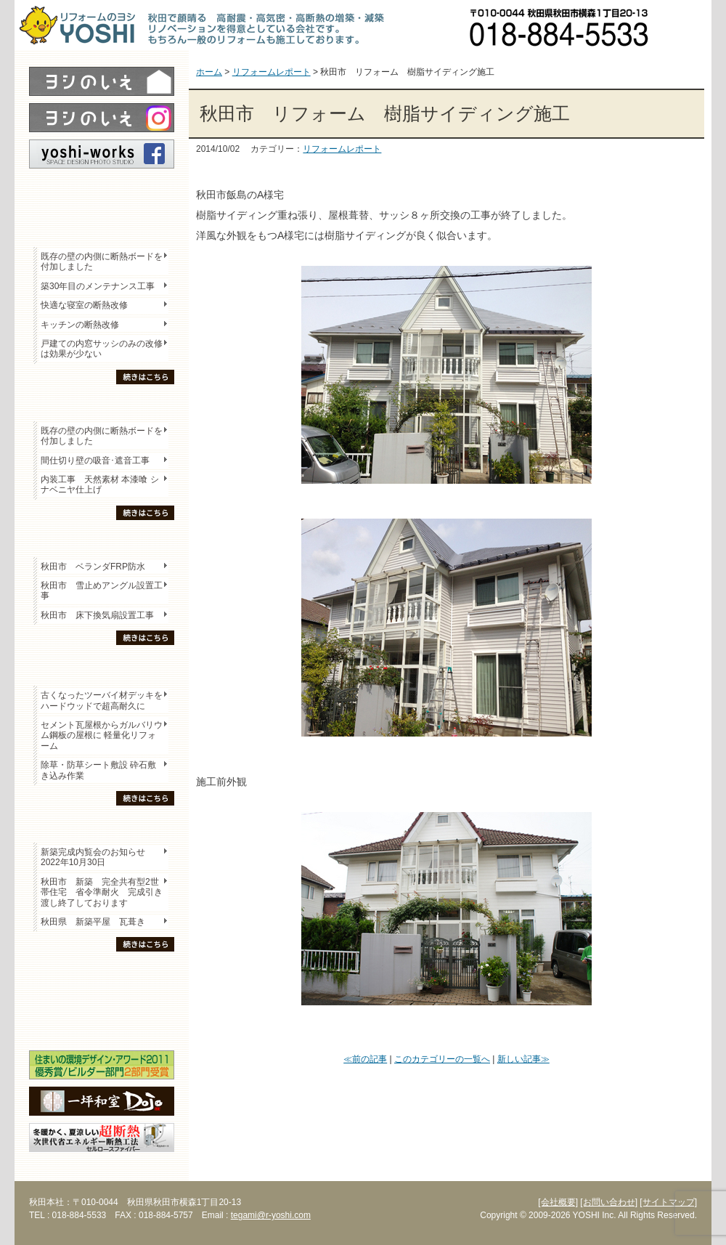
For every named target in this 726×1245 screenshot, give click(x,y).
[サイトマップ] (668, 1202)
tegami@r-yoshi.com (271, 1215)
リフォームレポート (342, 149)
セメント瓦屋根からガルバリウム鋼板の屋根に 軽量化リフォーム (102, 735)
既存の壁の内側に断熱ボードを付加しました (102, 261)
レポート (101, 194)
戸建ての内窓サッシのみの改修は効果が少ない (102, 348)
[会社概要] (558, 1202)
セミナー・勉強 (101, 999)
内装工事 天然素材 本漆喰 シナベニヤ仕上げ (100, 484)
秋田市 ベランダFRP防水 (93, 566)
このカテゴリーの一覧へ (442, 1059)
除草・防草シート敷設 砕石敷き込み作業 (98, 770)
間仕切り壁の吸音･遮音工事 (95, 460)
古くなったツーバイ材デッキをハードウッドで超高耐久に (102, 700)
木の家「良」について (101, 974)
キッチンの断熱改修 (84, 325)
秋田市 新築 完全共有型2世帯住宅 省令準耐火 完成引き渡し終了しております (102, 892)
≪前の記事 (365, 1059)
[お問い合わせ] (608, 1202)
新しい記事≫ (523, 1059)
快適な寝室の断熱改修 (84, 305)
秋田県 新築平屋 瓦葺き (93, 922)
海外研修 (101, 1025)
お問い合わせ (686, 25)
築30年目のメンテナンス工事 (98, 286)
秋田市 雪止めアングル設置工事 (102, 590)
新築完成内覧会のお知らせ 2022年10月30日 (93, 857)
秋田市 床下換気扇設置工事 (97, 615)
